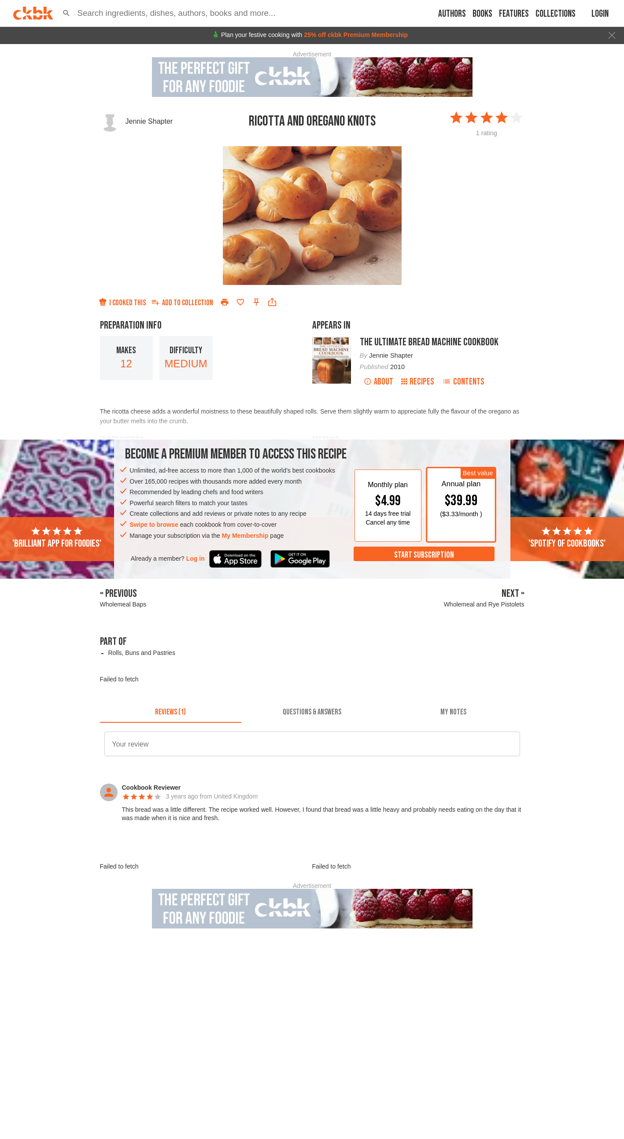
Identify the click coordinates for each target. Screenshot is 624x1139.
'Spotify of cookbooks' (567, 538)
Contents (463, 381)
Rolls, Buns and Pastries (141, 652)
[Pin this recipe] (256, 302)
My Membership (245, 535)
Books (482, 14)
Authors (452, 14)
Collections (555, 14)
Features (514, 14)
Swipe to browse (153, 524)
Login (600, 14)
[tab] (170, 712)
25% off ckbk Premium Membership (356, 34)
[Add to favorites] (240, 302)
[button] (66, 13)
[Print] (225, 302)
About (378, 381)
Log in (195, 558)
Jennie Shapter (149, 121)
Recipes (417, 381)
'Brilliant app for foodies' (56, 538)
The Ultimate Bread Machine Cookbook (429, 342)
